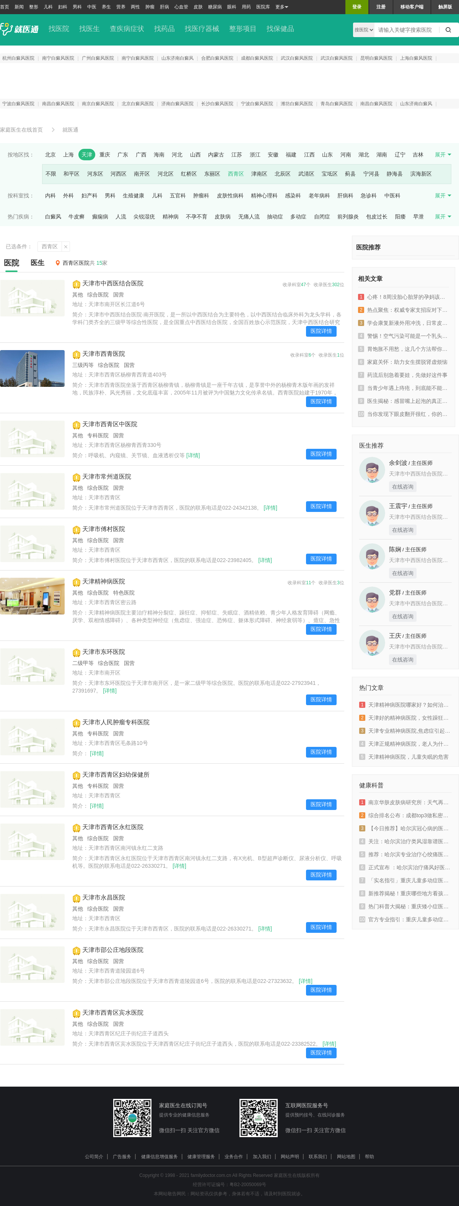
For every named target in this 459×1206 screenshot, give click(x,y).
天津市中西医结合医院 (112, 283)
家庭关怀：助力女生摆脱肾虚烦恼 (403, 362)
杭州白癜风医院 (18, 58)
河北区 (166, 174)
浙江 (255, 155)
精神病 (171, 216)
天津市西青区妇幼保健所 (116, 774)
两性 (135, 7)
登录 (356, 7)
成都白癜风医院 (257, 58)
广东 (122, 155)
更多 (281, 7)
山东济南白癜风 (177, 58)
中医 (91, 7)
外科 (68, 195)
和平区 (71, 174)
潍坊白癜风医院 (297, 103)
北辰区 (283, 174)
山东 (327, 155)
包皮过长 (376, 216)
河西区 (119, 174)
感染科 (293, 195)
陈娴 (395, 549)
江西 (309, 155)
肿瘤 (150, 7)
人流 (121, 216)
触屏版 (445, 7)
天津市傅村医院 (103, 529)
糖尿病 (215, 7)
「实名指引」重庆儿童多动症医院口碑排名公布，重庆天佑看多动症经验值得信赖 (405, 880)
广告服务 (122, 1156)
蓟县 (350, 174)
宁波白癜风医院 (18, 103)
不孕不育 (196, 216)
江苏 (236, 155)
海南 (159, 155)
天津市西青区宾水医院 (112, 1012)
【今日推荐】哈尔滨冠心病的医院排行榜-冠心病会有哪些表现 (405, 828)
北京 (50, 155)
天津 (86, 155)
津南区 (259, 174)
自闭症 (322, 216)
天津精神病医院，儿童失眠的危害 (404, 757)
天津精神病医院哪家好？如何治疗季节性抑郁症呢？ (405, 705)
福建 (291, 155)
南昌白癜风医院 (58, 103)
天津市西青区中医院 (109, 424)
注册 (381, 7)
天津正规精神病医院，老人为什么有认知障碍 (405, 744)
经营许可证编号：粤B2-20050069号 (229, 1184)
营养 (120, 7)
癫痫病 (100, 216)
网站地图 (346, 1156)
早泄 (418, 216)
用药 (246, 7)
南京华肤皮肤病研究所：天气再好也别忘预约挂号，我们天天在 (405, 802)
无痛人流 (249, 216)
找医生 (89, 29)
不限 (51, 174)
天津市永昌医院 (103, 897)
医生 (37, 263)
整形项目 (243, 29)
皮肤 (198, 7)
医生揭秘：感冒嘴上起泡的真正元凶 (403, 401)
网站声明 (290, 1156)
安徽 (273, 155)
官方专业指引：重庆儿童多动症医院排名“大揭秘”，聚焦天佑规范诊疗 (405, 919)
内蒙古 (216, 155)
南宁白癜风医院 (58, 58)
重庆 (104, 155)
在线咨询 (402, 487)
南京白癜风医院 (98, 103)
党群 (395, 592)
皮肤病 (223, 216)
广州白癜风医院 (98, 58)
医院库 (263, 7)
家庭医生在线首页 (21, 130)
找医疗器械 (202, 29)
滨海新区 (421, 174)
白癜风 (53, 216)
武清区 (306, 174)
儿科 (48, 7)
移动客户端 (411, 7)
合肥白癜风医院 (217, 58)
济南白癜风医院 (177, 103)
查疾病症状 (127, 29)
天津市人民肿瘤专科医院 (116, 722)
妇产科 (89, 195)
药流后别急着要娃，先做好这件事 (403, 375)
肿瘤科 (201, 195)
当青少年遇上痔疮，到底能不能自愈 (403, 388)
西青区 (236, 174)
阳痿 (400, 216)
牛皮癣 (76, 216)
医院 (11, 263)
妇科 (62, 7)
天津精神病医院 (103, 581)
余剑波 (398, 463)
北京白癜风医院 (138, 103)
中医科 (392, 195)
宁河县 (371, 174)
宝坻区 (330, 174)
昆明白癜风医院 (376, 58)
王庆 (395, 635)
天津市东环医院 (103, 652)
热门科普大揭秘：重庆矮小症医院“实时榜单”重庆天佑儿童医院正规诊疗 (405, 906)
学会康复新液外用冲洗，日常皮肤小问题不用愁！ (403, 323)
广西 (141, 155)
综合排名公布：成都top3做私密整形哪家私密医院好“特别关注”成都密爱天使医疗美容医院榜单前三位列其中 (405, 815)
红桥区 (189, 174)
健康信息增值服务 (159, 1156)
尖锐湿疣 (144, 216)
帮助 (369, 1156)
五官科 (178, 195)
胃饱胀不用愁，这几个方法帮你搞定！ (403, 349)
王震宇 (398, 506)
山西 (195, 155)
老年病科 (319, 195)
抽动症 (275, 216)
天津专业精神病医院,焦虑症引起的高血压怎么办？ (405, 731)
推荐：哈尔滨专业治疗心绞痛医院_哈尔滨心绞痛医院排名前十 (405, 854)
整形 (33, 7)
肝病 (164, 7)
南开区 (142, 174)
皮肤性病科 (230, 195)
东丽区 (212, 174)
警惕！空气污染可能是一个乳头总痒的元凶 (403, 336)
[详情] (193, 455)
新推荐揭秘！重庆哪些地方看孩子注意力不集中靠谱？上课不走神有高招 (405, 893)
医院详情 (321, 331)
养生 (106, 7)
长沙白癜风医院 (217, 103)
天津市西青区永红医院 (112, 827)
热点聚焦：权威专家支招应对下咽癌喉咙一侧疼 (403, 310)
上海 (68, 155)
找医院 (59, 29)
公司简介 (94, 1156)
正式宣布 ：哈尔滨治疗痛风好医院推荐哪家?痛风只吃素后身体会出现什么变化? (405, 867)
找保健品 (280, 29)
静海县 (395, 174)
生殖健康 (133, 195)
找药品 (164, 29)
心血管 (181, 7)
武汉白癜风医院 (297, 58)
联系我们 (318, 1156)
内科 (50, 195)
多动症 (298, 216)
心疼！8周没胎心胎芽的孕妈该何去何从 (403, 297)
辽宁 (400, 155)
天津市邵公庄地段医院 (112, 950)
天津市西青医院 (103, 353)
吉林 (418, 155)
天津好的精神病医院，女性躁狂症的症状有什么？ (405, 718)
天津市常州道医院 (106, 476)
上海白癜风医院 (416, 58)
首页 (4, 7)
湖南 (381, 155)
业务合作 (234, 1156)
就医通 (70, 130)
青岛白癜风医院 (337, 103)
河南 (345, 155)
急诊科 (369, 195)
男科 (77, 7)
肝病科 (345, 195)
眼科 (231, 7)
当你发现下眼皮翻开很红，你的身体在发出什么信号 (403, 414)
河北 (177, 155)
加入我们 (262, 1156)
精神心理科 (264, 195)
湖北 (363, 155)
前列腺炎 (348, 216)
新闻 (19, 7)
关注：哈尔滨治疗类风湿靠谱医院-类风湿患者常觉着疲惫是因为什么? (405, 841)
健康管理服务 (201, 1156)
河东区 (95, 174)
